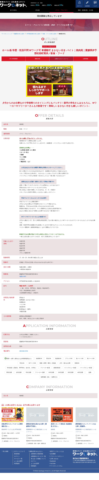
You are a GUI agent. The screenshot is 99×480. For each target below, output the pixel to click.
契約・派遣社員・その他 (85, 10)
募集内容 (37, 58)
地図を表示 (22, 276)
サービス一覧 (18, 458)
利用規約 (17, 463)
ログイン (17, 456)
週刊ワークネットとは (57, 451)
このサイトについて (19, 451)
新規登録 (17, 454)
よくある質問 (18, 461)
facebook (53, 461)
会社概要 (53, 454)
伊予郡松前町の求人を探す (34, 33)
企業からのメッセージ (61, 58)
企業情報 (85, 58)
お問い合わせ (54, 458)
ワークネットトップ (7, 33)
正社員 (37, 10)
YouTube (52, 463)
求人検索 (5, 451)
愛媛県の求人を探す (19, 33)
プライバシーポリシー (57, 456)
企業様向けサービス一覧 (38, 456)
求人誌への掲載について (38, 458)
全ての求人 (13, 10)
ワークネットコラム (56, 466)
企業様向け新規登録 (37, 454)
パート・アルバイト (61, 10)
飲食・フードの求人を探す (50, 33)
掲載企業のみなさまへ (36, 451)
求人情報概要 (13, 58)
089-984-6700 (23, 351)
